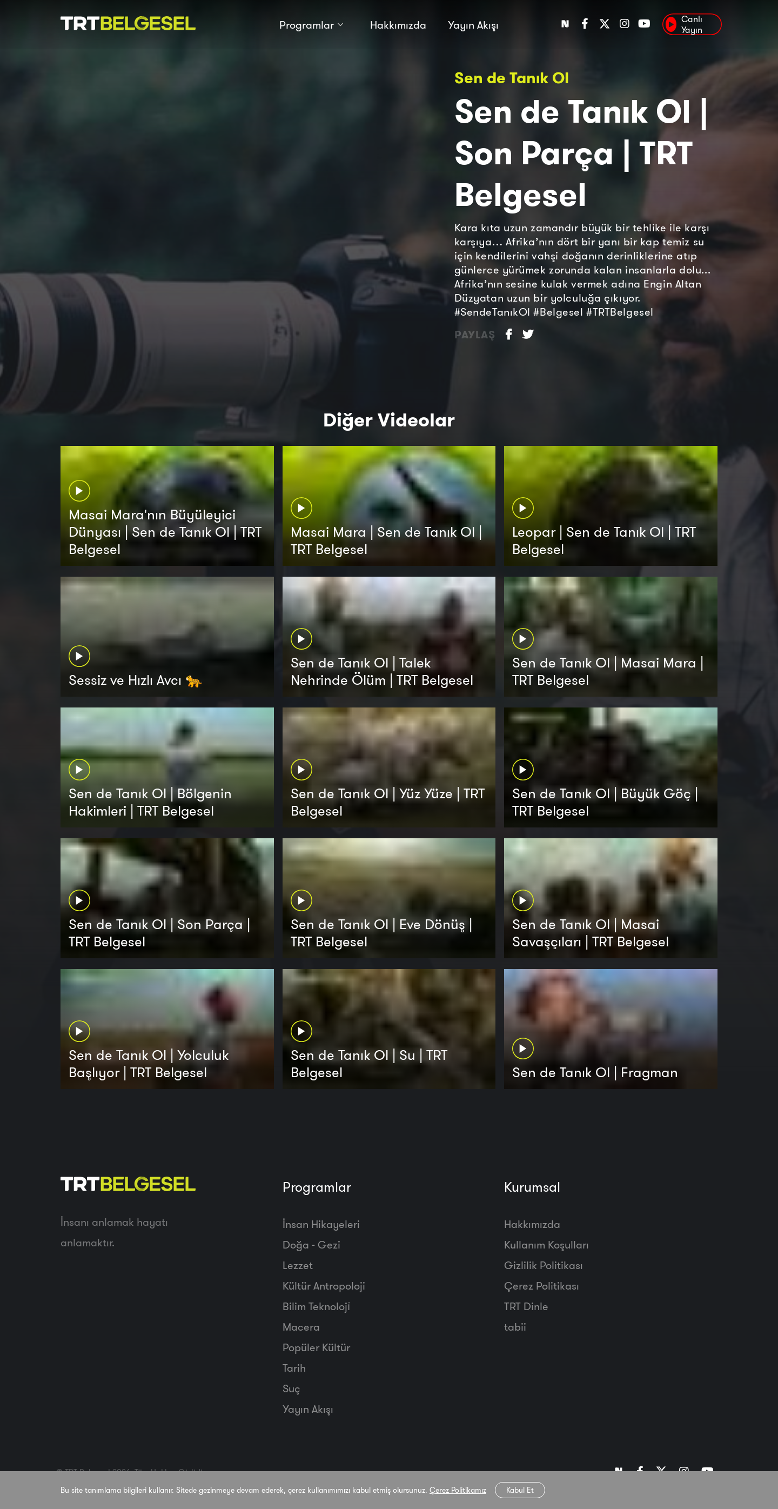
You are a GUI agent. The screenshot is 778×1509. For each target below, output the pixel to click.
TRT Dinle (526, 1306)
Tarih (294, 1367)
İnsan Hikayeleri (321, 1224)
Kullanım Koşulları (546, 1244)
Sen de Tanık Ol (511, 78)
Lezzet (298, 1265)
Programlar (306, 25)
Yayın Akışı (473, 25)
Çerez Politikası (541, 1285)
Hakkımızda (398, 25)
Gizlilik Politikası (543, 1265)
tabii (515, 1326)
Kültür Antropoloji (324, 1285)
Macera (301, 1326)
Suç (291, 1388)
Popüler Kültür (316, 1347)
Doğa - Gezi (311, 1244)
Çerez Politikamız (458, 1490)
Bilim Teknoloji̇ (316, 1306)
